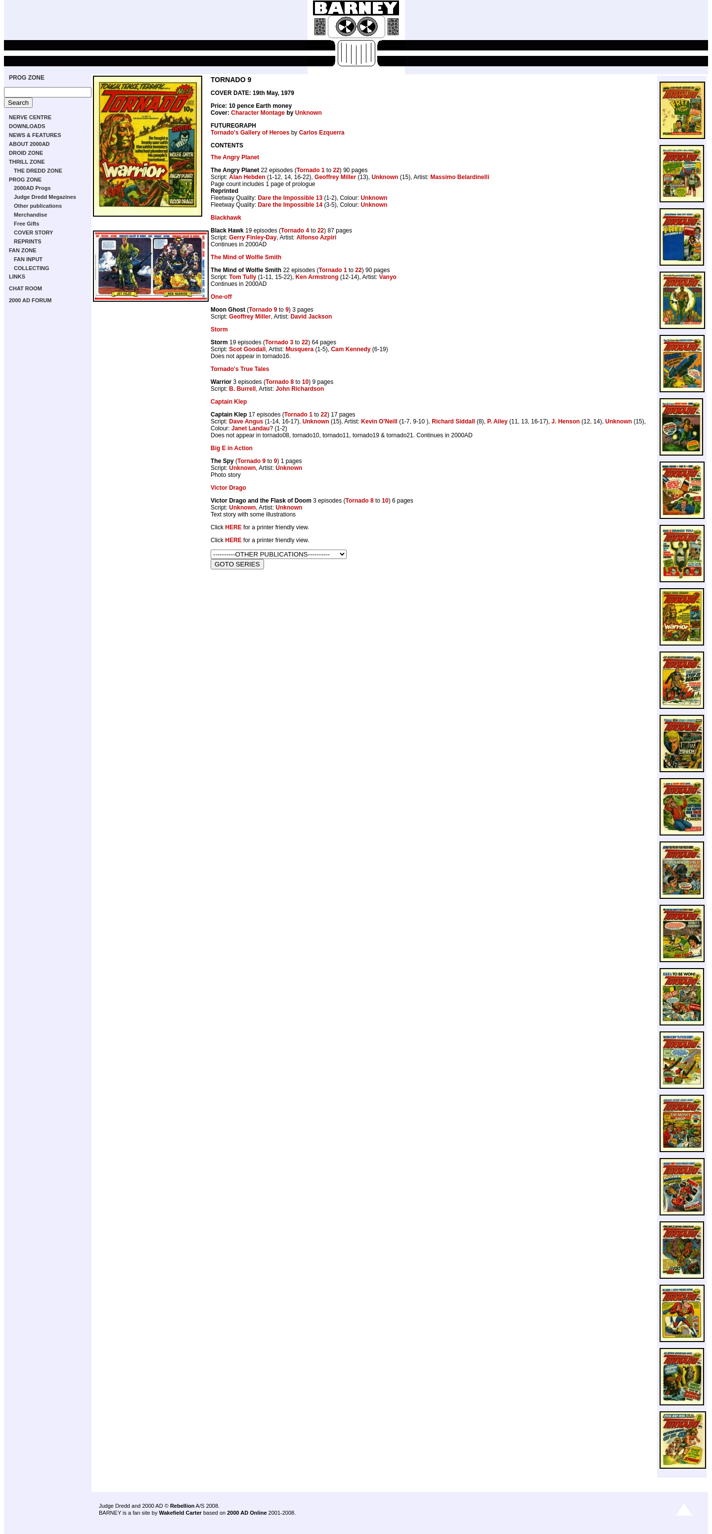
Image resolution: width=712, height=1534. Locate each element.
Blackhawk (226, 217)
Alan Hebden (247, 177)
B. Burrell (242, 388)
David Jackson (311, 316)
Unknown (308, 112)
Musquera (299, 349)
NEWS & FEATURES (35, 135)
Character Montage (258, 112)
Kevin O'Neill (379, 421)
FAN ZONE (23, 250)
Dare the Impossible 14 (290, 204)
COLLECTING (31, 268)
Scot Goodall (247, 349)
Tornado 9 (263, 309)
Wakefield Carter (180, 1513)
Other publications (38, 206)
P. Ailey (497, 421)
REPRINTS (28, 241)
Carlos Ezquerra (322, 132)
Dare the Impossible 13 (290, 197)
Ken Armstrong (317, 277)
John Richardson (299, 388)
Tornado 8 (280, 381)
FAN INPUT (28, 259)
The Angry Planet (235, 157)
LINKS (17, 276)
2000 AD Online (247, 1513)
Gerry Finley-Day (252, 237)
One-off (221, 296)
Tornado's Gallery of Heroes (250, 132)
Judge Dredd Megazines (45, 197)
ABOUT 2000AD (29, 144)
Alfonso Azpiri (316, 237)
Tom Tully (242, 277)
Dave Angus (246, 421)
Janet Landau (250, 428)
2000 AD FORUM (30, 300)
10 (305, 381)
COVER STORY (33, 232)
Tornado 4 (295, 230)
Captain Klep (229, 401)
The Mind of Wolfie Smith (246, 257)
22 (336, 170)
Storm (219, 329)
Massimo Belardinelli (459, 177)
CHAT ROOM (25, 288)
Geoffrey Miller (335, 177)
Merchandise (30, 215)
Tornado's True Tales (240, 369)
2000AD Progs (32, 188)
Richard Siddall (453, 421)
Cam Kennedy (350, 349)
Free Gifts (26, 224)
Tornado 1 (311, 170)
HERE (233, 527)
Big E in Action (232, 448)
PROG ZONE (26, 77)
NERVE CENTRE (30, 117)
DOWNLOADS (27, 126)
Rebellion (182, 1506)
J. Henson (565, 421)
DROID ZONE (26, 153)
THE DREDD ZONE (38, 171)
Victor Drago (228, 487)
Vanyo (388, 277)
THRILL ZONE (27, 162)
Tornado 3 (279, 342)
